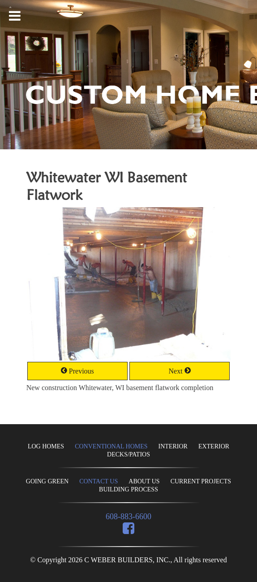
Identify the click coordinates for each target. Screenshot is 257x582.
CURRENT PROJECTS (201, 481)
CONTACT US (98, 481)
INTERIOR (173, 446)
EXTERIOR (213, 446)
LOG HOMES (46, 446)
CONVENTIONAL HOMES (111, 446)
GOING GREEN (47, 481)
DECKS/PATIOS (128, 454)
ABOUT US (143, 481)
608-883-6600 (128, 516)
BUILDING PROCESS (128, 489)
